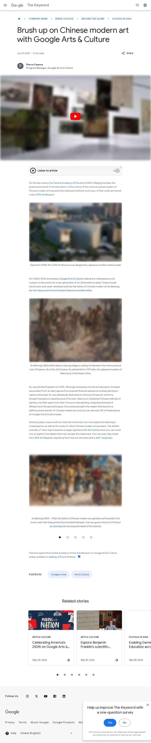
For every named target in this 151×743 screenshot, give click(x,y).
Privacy (10, 722)
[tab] (57, 674)
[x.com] (36, 696)
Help (10, 733)
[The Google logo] (12, 712)
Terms (23, 722)
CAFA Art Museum (44, 194)
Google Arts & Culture (71, 278)
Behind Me (86, 290)
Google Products (64, 722)
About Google (39, 722)
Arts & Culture (82, 574)
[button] (127, 53)
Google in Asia (121, 18)
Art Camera (94, 430)
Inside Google (64, 18)
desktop (53, 556)
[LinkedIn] (64, 696)
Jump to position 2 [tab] (68, 537)
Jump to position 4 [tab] (83, 537)
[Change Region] (46, 733)
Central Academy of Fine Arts (68, 182)
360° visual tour (104, 437)
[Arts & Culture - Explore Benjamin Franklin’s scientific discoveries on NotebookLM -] (99, 637)
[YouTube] (46, 696)
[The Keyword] (19, 19)
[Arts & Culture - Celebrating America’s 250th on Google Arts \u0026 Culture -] (51, 637)
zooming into (59, 526)
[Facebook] (55, 696)
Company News (38, 18)
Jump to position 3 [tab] (75, 537)
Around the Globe (93, 18)
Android (71, 556)
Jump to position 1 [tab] (60, 537)
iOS (60, 556)
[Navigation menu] (5, 5)
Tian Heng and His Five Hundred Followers (54, 290)
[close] (140, 722)
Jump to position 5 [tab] (91, 537)
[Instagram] (27, 696)
